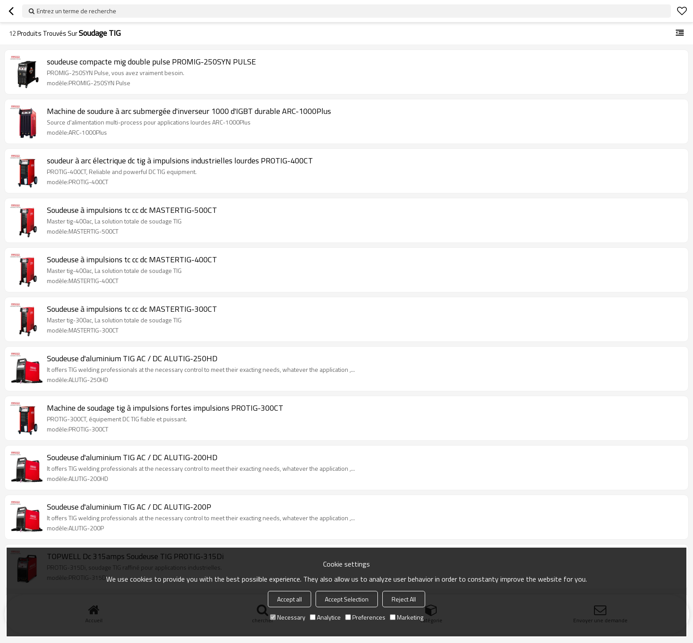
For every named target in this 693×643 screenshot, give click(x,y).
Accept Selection (347, 599)
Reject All (404, 599)
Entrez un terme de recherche (76, 10)
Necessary (287, 617)
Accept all (289, 599)
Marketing (406, 617)
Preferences (365, 617)
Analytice (325, 617)
